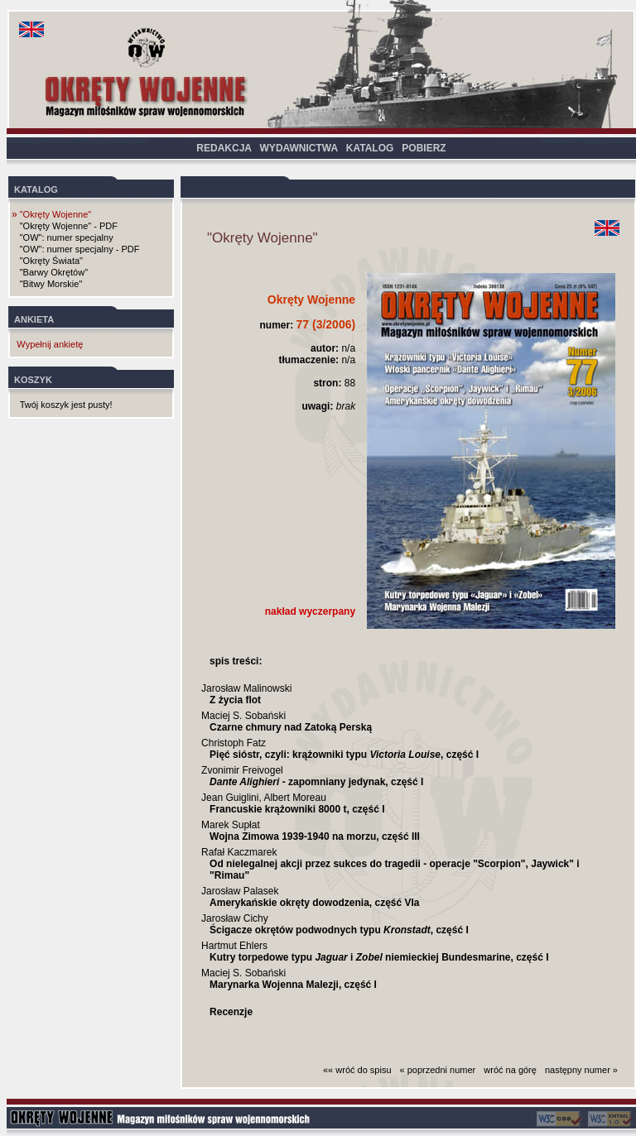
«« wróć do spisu (357, 1070)
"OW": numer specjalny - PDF (80, 249)
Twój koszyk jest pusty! (66, 405)
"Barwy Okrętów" (54, 272)
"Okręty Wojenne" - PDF (69, 226)
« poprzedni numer (438, 1070)
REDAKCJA (223, 148)
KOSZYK (33, 380)
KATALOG (370, 148)
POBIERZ (424, 148)
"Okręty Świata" (51, 261)
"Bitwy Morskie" (51, 284)
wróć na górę (510, 1070)
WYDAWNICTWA (299, 148)
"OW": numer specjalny (66, 237)
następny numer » (581, 1070)
